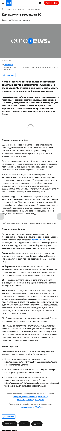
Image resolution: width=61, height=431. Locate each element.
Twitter (29, 399)
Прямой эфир (51, 3)
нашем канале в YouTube (31, 407)
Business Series (20, 9)
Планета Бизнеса (34, 9)
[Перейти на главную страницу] (9, 3)
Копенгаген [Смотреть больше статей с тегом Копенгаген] (10, 424)
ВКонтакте (42, 396)
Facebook (21, 399)
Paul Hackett (8, 65)
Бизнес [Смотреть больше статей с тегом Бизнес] (24, 424)
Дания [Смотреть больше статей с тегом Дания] (37, 424)
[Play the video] (30, 41)
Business (9, 9)
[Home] (2, 9)
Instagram (39, 399)
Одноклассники (29, 396)
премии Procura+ (40, 240)
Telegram (17, 396)
